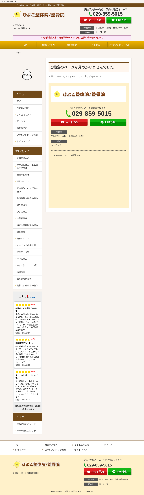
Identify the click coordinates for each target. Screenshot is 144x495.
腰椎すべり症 (23, 252)
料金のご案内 (48, 45)
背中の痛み (22, 259)
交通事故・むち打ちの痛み (27, 190)
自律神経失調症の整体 (27, 198)
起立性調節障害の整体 (27, 225)
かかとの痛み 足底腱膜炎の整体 (27, 166)
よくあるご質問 (24, 114)
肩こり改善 (22, 205)
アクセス (95, 45)
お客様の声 (72, 45)
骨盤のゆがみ (23, 158)
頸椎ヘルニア (23, 238)
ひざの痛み (22, 212)
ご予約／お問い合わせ (119, 45)
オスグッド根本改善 (26, 245)
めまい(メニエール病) (27, 265)
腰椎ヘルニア (23, 181)
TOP (24, 45)
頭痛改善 (21, 272)
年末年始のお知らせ (26, 431)
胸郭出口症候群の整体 (27, 285)
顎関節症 (21, 232)
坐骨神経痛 (22, 218)
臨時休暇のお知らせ (26, 424)
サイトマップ (23, 141)
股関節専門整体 (24, 279)
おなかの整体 (23, 175)
